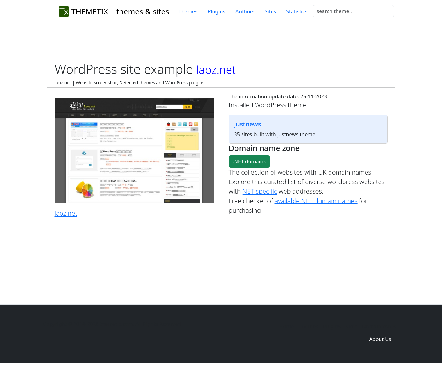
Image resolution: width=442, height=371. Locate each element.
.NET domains (249, 161)
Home (286, 326)
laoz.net (66, 213)
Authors (245, 11)
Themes (187, 11)
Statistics (296, 11)
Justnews (247, 124)
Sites (270, 11)
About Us (380, 339)
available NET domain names (316, 200)
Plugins (216, 11)
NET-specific (260, 191)
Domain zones (379, 326)
